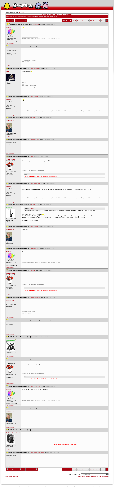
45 (99, 20)
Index (22, 469)
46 (102, 20)
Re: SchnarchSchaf (35, 183)
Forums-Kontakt (81, 476)
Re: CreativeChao (35, 68)
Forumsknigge (68, 14)
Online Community (80, 485)
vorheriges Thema (12, 469)
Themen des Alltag (21, 16)
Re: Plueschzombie (35, 359)
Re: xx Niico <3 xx (35, 139)
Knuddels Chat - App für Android (27, 485)
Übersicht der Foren (47, 14)
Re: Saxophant (36, 24)
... (79, 20)
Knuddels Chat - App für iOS (42, 485)
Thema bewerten (20, 21)
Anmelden (22, 12)
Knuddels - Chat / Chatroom (92, 476)
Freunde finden (53, 485)
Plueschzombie (32, 474)
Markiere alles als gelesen (12, 476)
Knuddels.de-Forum (11, 16)
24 (85, 20)
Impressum (96, 485)
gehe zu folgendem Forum (74, 474)
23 (82, 20)
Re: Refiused (34, 117)
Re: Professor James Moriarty (37, 452)
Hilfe (62, 14)
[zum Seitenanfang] (10, 43)
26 (91, 20)
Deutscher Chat (15, 485)
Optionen (10, 21)
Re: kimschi (33, 46)
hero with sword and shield (23, 474)
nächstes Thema (32, 469)
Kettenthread (31, 16)
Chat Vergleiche (89, 485)
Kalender (57, 14)
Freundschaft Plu (62, 485)
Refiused (32, 208)
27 (93, 20)
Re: (32, 156)
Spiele (69, 485)
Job (101, 485)
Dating (73, 485)
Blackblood (14, 474)
